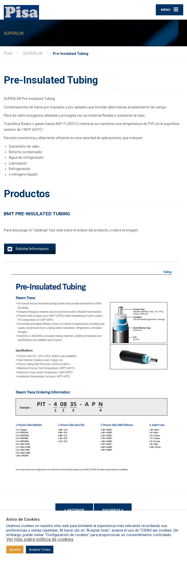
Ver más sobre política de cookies (39, 539)
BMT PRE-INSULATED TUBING (37, 216)
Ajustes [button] (14, 549)
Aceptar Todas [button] (39, 549)
